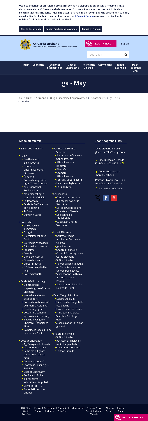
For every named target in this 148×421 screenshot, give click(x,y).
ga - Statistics (64, 246)
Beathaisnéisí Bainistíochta (31, 160)
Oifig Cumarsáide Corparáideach (68, 98)
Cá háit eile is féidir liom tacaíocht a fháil (37, 331)
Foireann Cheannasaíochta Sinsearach (34, 169)
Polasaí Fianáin (37, 409)
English (124, 43)
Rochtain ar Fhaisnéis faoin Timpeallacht (68, 342)
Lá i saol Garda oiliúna (68, 207)
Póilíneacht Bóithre (64, 148)
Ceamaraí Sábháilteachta (64, 174)
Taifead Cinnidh (65, 351)
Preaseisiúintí (98, 98)
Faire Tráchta (64, 186)
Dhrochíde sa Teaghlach (31, 227)
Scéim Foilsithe (64, 260)
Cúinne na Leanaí (34, 361)
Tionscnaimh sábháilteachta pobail (36, 380)
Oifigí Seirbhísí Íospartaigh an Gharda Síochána (37, 288)
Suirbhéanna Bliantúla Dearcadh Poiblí (69, 286)
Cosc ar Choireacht (31, 340)
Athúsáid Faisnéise (110, 409)
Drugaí (28, 232)
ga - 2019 (114, 98)
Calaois (28, 253)
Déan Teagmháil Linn (65, 295)
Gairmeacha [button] (105, 64)
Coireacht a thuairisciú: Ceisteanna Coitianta (37, 303)
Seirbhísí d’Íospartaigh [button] (55, 66)
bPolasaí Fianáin (84, 16)
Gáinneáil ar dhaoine (35, 246)
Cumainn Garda (32, 214)
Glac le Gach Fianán (31, 28)
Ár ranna (41, 98)
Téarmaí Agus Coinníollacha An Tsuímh (94, 411)
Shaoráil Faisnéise (66, 250)
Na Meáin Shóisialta (67, 312)
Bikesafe (61, 169)
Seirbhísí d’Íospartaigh (33, 281)
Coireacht (26, 222)
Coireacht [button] (38, 64)
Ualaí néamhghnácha (68, 183)
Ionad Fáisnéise (62, 232)
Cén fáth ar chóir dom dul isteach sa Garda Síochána (68, 201)
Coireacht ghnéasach (36, 243)
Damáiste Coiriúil (33, 256)
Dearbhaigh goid (33, 309)
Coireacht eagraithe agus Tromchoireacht (36, 181)
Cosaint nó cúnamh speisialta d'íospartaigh (37, 314)
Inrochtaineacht (103, 43)
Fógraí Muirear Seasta (69, 179)
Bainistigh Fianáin (91, 28)
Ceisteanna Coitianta (68, 347)
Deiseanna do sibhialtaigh (64, 216)
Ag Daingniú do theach (37, 344)
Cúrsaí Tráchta (32, 263)
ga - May (25, 101)
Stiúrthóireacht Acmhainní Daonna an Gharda (68, 239)
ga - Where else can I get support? (36, 297)
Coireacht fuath (33, 274)
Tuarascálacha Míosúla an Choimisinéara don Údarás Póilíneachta (69, 267)
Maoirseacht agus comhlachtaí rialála (34, 195)
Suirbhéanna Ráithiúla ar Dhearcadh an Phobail (69, 277)
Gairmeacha (60, 194)
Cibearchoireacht (33, 260)
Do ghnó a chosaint (35, 347)
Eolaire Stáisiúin (65, 298)
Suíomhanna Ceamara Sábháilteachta (69, 157)
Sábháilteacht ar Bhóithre (65, 164)
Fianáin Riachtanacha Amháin (62, 28)
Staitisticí (61, 152)
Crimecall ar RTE (33, 385)
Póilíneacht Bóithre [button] (88, 66)
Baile (20, 98)
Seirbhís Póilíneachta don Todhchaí (36, 206)
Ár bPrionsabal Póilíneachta (32, 188)
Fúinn (29, 98)
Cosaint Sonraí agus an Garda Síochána (69, 255)
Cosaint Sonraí (121, 409)
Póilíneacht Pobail (34, 375)
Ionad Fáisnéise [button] (120, 66)
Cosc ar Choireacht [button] (72, 66)
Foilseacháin (31, 201)
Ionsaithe (29, 250)
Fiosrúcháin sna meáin (69, 309)
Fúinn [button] (26, 64)
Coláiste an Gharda (67, 211)
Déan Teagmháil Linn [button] (135, 67)
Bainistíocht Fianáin (32, 148)
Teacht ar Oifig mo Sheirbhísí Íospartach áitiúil (36, 323)
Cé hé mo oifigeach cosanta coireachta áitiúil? (34, 354)
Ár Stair (28, 211)
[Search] (105, 54)
